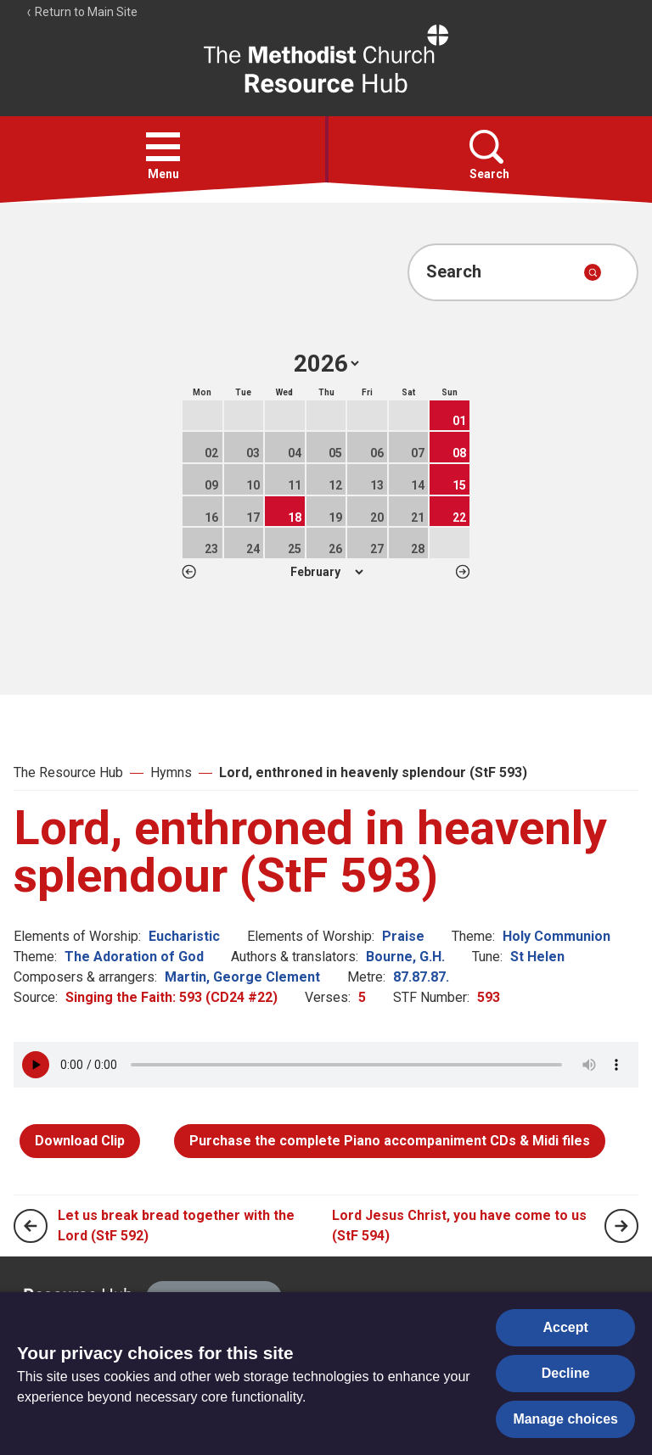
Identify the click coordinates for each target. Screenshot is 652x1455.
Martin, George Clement (242, 977)
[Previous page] (31, 1226)
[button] (163, 147)
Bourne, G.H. (405, 957)
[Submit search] (592, 272)
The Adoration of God (134, 957)
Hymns (171, 772)
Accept (565, 1327)
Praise (403, 936)
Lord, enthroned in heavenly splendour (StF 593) (373, 772)
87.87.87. (421, 977)
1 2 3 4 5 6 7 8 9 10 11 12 (326, 571)
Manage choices (565, 1419)
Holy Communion (556, 936)
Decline (566, 1373)
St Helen (537, 957)
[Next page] (621, 1226)
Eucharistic (184, 936)
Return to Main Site (81, 12)
